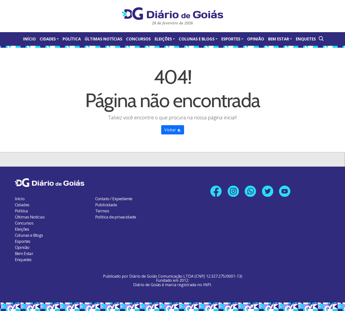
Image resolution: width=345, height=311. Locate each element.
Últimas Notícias (103, 39)
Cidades (48, 39)
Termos (102, 211)
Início (29, 39)
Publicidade (106, 204)
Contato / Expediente (113, 198)
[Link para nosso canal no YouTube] (285, 191)
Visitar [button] (172, 129)
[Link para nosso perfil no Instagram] (233, 191)
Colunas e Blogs (196, 39)
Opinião (255, 39)
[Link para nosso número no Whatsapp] (250, 191)
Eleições (163, 39)
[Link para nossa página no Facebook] (216, 191)
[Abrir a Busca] (321, 38)
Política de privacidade (115, 217)
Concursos (138, 39)
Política (72, 39)
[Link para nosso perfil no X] (267, 191)
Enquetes (306, 39)
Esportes (230, 39)
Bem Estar (278, 39)
